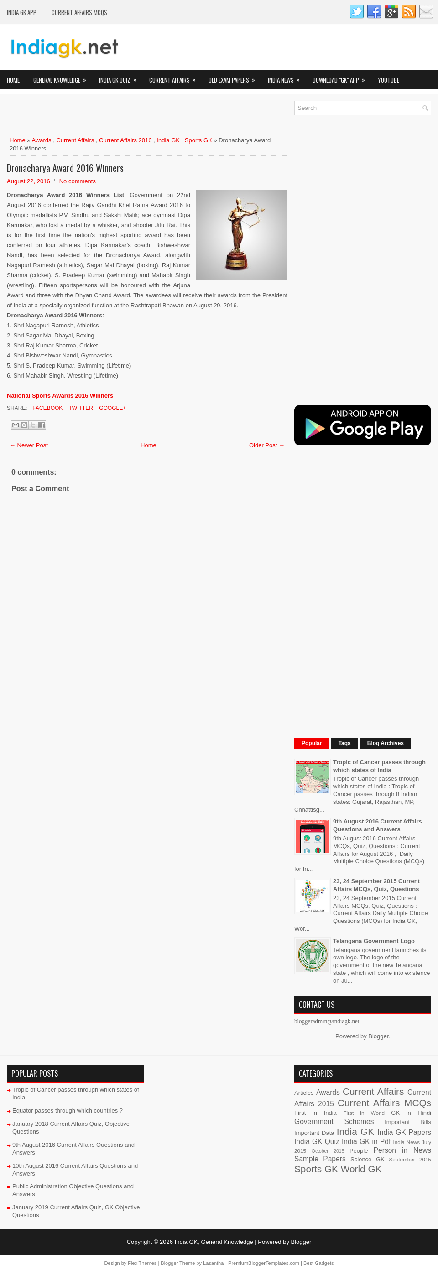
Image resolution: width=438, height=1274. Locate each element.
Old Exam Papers (235, 77)
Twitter (80, 408)
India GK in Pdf (366, 1141)
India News (287, 77)
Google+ (112, 408)
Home (13, 79)
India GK (168, 140)
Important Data (314, 1132)
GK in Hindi (411, 1112)
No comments (77, 181)
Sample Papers (320, 1159)
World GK (361, 1169)
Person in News (402, 1150)
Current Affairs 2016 (125, 140)
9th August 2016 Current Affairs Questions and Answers (377, 825)
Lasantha (213, 1263)
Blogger (378, 1036)
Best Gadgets (318, 1263)
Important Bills (408, 1122)
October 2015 (328, 1151)
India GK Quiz (120, 77)
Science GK (367, 1159)
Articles (304, 1092)
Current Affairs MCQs (79, 12)
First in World (364, 1113)
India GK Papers (404, 1132)
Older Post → (267, 445)
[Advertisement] (113, 114)
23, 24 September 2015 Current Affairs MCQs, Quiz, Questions (376, 885)
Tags (345, 743)
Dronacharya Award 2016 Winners (65, 168)
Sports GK (198, 140)
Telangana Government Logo (374, 940)
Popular (312, 743)
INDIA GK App (21, 12)
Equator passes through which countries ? (67, 1110)
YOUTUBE (388, 79)
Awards (41, 140)
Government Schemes (334, 1121)
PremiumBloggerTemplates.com (263, 1263)
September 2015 (410, 1159)
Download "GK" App (342, 77)
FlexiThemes (142, 1263)
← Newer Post (29, 445)
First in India (315, 1112)
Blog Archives (385, 743)
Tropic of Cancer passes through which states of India (379, 766)
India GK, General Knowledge (214, 1241)
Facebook (47, 408)
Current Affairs (175, 77)
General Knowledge (62, 77)
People (358, 1150)
